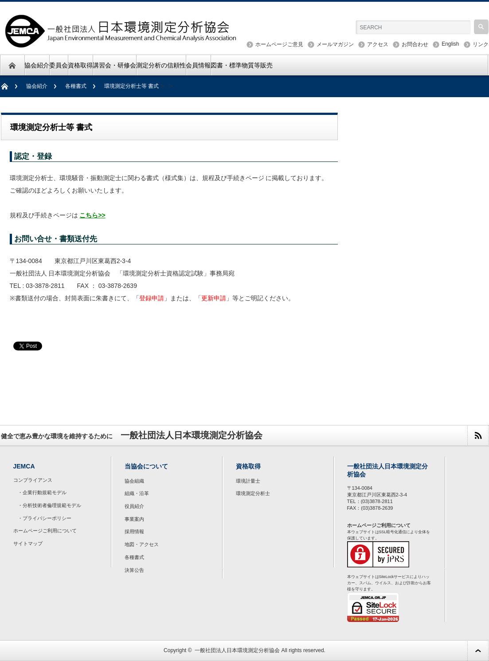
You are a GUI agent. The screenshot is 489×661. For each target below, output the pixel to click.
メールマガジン (335, 44)
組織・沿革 (137, 493)
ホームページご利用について (45, 530)
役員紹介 (134, 506)
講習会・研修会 (114, 65)
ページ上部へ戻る (478, 651)
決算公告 (134, 570)
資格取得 (80, 65)
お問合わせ (415, 44)
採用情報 (134, 531)
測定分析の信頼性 (161, 65)
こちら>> (92, 215)
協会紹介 (36, 65)
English (450, 44)
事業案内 (134, 519)
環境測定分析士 (253, 493)
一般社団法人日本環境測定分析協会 (237, 650)
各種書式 (75, 86)
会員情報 (198, 65)
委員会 (58, 65)
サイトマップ (28, 543)
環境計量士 (248, 481)
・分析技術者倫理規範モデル (49, 505)
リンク (481, 44)
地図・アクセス (142, 544)
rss (477, 435)
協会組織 (134, 481)
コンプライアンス (32, 480)
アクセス (377, 44)
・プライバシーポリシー (44, 518)
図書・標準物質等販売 (242, 65)
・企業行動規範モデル (42, 492)
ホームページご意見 (279, 44)
